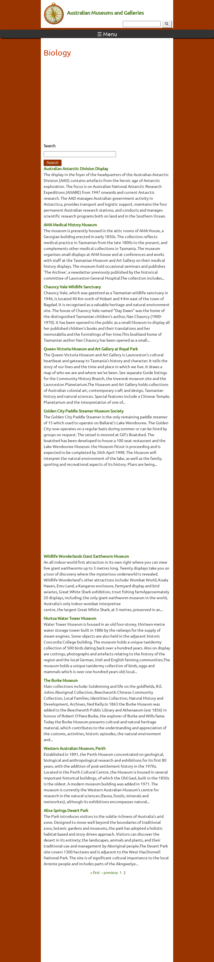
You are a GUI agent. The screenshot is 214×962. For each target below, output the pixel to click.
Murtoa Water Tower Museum (70, 618)
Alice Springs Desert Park (66, 810)
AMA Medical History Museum (70, 224)
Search (49, 145)
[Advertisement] (107, 101)
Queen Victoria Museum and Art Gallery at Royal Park (91, 348)
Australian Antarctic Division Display (76, 168)
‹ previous (110, 872)
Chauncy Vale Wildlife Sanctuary (72, 286)
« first (95, 872)
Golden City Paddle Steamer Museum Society (84, 410)
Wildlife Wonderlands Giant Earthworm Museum (86, 556)
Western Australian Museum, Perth (75, 748)
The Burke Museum (61, 680)
